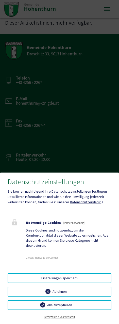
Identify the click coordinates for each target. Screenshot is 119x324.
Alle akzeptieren (59, 305)
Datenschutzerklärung (87, 202)
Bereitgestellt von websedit (59, 317)
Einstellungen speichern (59, 278)
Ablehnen (60, 291)
